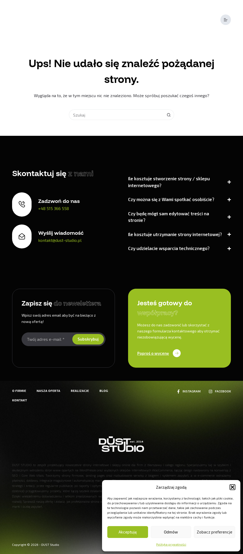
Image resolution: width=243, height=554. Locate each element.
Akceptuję (128, 532)
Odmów (171, 532)
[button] (232, 487)
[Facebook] (220, 391)
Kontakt (19, 400)
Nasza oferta (48, 390)
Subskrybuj (88, 339)
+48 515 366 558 (53, 208)
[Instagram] (188, 391)
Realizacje (80, 390)
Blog (103, 390)
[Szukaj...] (116, 114)
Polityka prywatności (171, 544)
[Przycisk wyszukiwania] (169, 114)
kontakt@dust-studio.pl (60, 240)
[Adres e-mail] (46, 339)
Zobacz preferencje (214, 532)
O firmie (19, 390)
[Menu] (225, 19)
